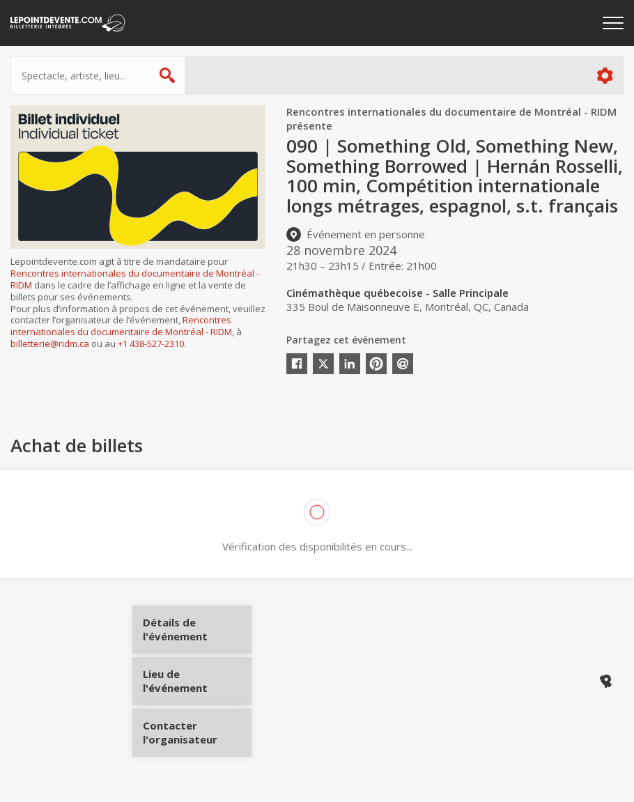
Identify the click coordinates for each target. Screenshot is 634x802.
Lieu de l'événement (197, 681)
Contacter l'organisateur (197, 727)
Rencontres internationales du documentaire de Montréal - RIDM (134, 279)
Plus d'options (604, 75)
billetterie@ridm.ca (49, 343)
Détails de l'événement (197, 634)
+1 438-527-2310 (151, 343)
